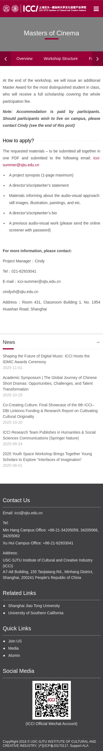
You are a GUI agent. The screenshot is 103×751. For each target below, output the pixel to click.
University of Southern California (35, 613)
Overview (24, 58)
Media (13, 648)
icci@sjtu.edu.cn (29, 513)
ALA (85, 746)
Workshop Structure (60, 58)
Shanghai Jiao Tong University (34, 606)
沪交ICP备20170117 (53, 746)
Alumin (14, 655)
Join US (15, 641)
